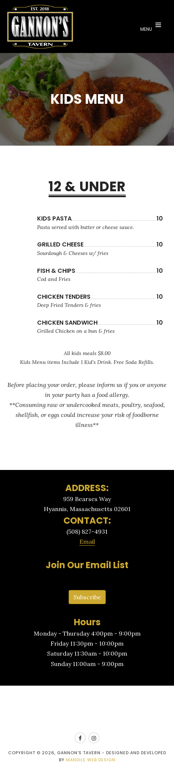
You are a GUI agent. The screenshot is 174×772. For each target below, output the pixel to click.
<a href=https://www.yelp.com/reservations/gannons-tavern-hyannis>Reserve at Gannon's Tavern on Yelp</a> (87, 709)
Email (87, 541)
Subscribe (87, 597)
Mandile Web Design (90, 760)
